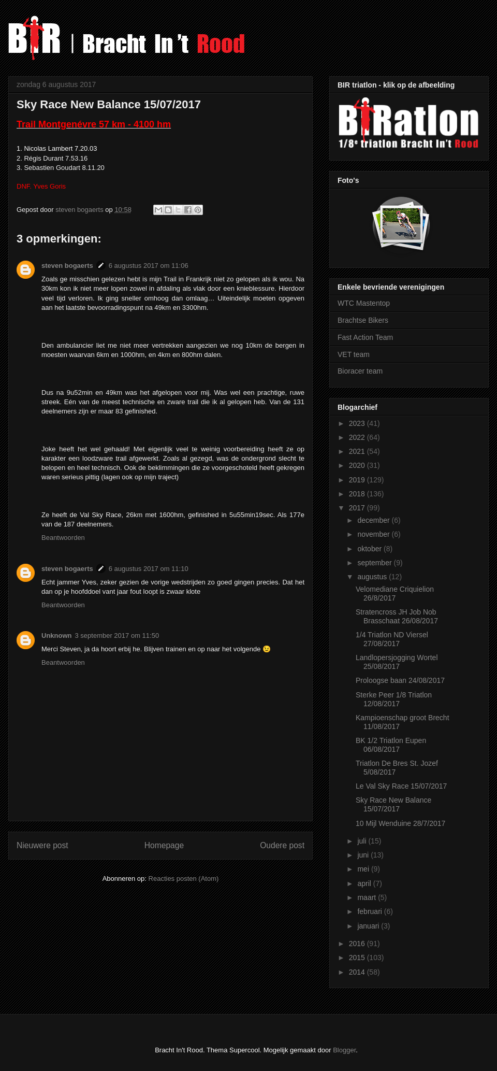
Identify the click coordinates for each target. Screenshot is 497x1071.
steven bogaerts (67, 265)
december (374, 520)
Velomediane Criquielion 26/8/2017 (395, 593)
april (365, 883)
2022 (358, 437)
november (374, 534)
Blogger (344, 1050)
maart (367, 897)
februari (370, 911)
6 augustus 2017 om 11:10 (148, 569)
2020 (358, 465)
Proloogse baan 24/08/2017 (400, 680)
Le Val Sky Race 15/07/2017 (401, 786)
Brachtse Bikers (363, 320)
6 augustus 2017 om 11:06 (148, 265)
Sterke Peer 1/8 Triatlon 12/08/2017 (394, 699)
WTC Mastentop (364, 303)
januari (369, 926)
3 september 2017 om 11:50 (117, 635)
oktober (370, 549)
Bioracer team (360, 371)
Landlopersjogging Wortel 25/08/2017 (397, 661)
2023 (358, 423)
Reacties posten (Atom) (184, 878)
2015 (358, 957)
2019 (358, 480)
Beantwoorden (63, 537)
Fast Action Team (365, 337)
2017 (358, 508)
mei (364, 869)
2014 (358, 972)
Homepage (164, 845)
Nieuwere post (42, 845)
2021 (358, 451)
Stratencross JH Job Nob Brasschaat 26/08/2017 (397, 616)
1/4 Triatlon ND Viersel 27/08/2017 (392, 639)
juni (364, 855)
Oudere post (282, 845)
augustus (373, 577)
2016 (358, 943)
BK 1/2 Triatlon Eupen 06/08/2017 (391, 744)
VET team (354, 354)
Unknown (56, 635)
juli (362, 841)
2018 (358, 494)
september (375, 563)
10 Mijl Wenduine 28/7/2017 (400, 823)
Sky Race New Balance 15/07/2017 (393, 804)
